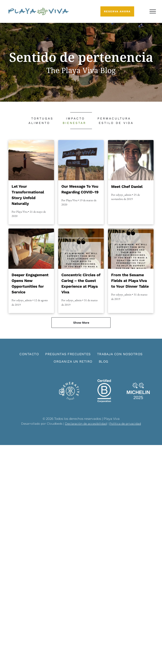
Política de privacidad (125, 424)
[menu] (152, 11)
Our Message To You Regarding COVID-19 (80, 189)
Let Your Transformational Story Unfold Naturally (28, 195)
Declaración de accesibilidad (86, 424)
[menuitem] (42, 118)
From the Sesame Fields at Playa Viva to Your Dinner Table (130, 280)
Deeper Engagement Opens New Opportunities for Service (30, 283)
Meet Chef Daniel (127, 186)
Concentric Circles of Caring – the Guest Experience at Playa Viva (80, 283)
